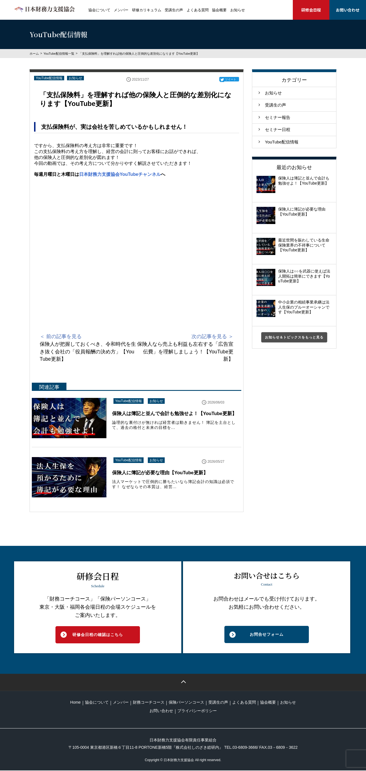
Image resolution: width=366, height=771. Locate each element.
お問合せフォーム (267, 635)
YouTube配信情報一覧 (58, 53)
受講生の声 (174, 10)
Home (75, 702)
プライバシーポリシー (197, 711)
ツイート (230, 79)
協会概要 (219, 10)
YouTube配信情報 (49, 78)
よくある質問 (198, 10)
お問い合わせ (348, 10)
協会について (99, 10)
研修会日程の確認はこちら (97, 635)
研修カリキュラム (146, 10)
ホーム (34, 53)
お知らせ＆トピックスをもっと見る (294, 337)
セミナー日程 (277, 129)
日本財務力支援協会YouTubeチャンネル (120, 174)
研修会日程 (311, 10)
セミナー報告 (277, 117)
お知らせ (237, 10)
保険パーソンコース (186, 702)
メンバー (121, 10)
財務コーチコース (148, 702)
